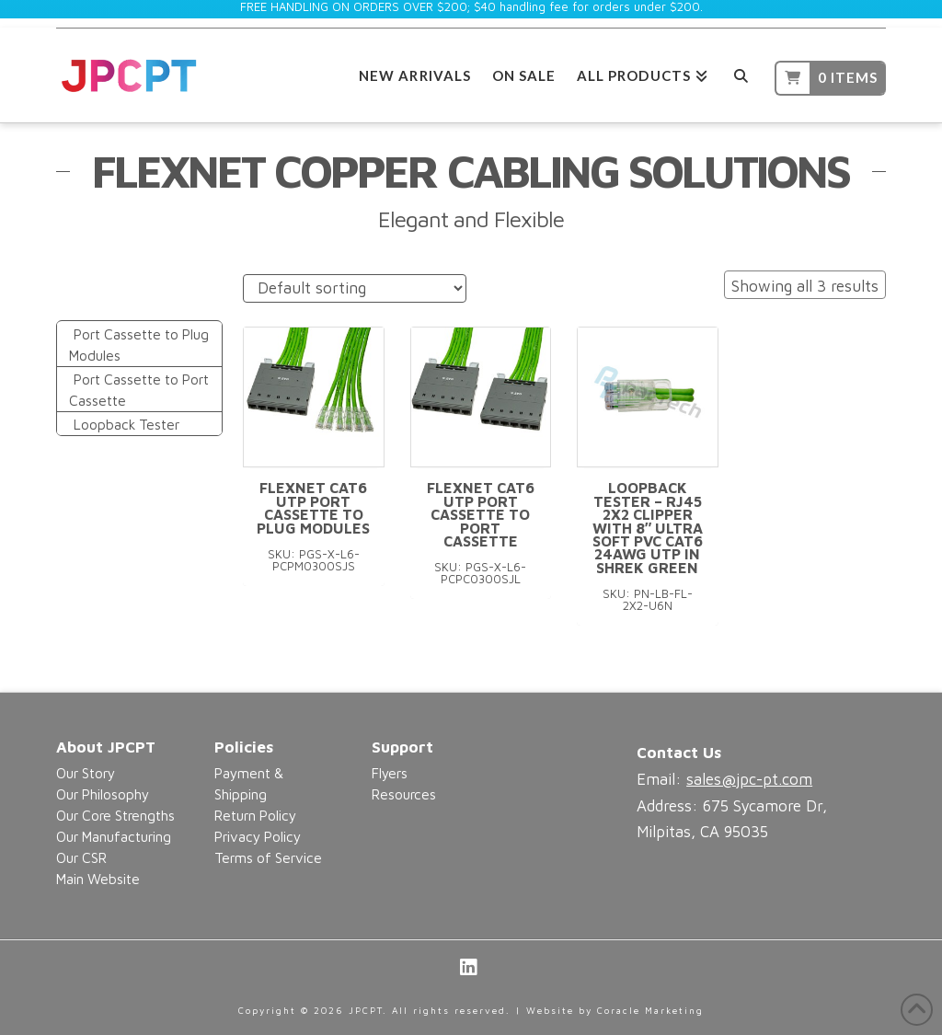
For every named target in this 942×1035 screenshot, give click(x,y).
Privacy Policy (257, 836)
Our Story (85, 773)
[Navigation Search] (741, 73)
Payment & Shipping (248, 783)
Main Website (98, 878)
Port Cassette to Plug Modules (139, 344)
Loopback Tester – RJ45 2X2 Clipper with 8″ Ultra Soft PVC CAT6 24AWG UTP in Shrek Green (648, 527)
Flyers (390, 773)
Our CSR (81, 857)
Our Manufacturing (113, 836)
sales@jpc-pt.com (749, 779)
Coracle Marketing (650, 1010)
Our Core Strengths (115, 815)
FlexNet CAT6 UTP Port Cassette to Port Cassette (480, 514)
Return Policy (255, 815)
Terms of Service (268, 857)
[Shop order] (354, 288)
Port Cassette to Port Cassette (139, 389)
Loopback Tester (126, 424)
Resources (404, 794)
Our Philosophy (102, 794)
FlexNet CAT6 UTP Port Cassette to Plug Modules (313, 507)
